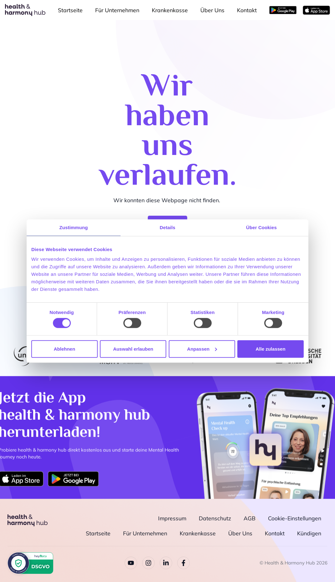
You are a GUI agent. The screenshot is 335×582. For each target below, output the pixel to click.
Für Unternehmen (117, 10)
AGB (249, 517)
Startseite (70, 10)
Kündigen (309, 532)
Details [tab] (167, 227)
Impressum (172, 517)
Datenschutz (215, 517)
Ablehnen (64, 348)
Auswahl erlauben (133, 348)
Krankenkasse (170, 10)
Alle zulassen (271, 348)
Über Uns (212, 10)
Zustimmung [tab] (73, 227)
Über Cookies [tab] (261, 227)
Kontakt (247, 10)
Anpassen (202, 348)
